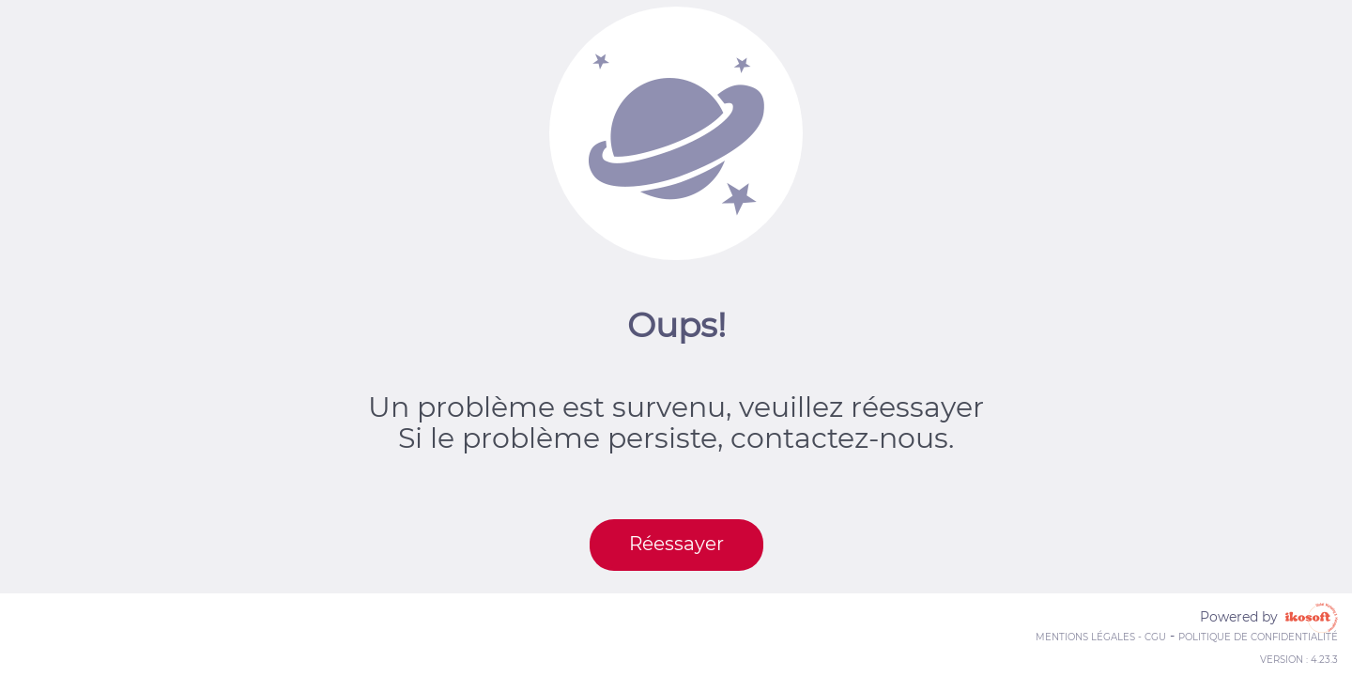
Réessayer (676, 543)
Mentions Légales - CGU (1101, 637)
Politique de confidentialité (1258, 637)
